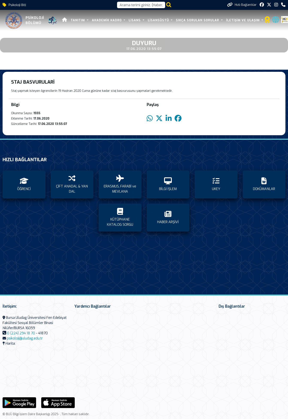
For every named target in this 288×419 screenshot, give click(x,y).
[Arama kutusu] (141, 5)
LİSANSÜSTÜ (159, 20)
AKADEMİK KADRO (107, 20)
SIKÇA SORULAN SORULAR (198, 20)
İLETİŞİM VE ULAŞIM (243, 20)
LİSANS (135, 20)
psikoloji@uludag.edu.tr (25, 338)
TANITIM (78, 20)
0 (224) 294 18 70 (21, 333)
